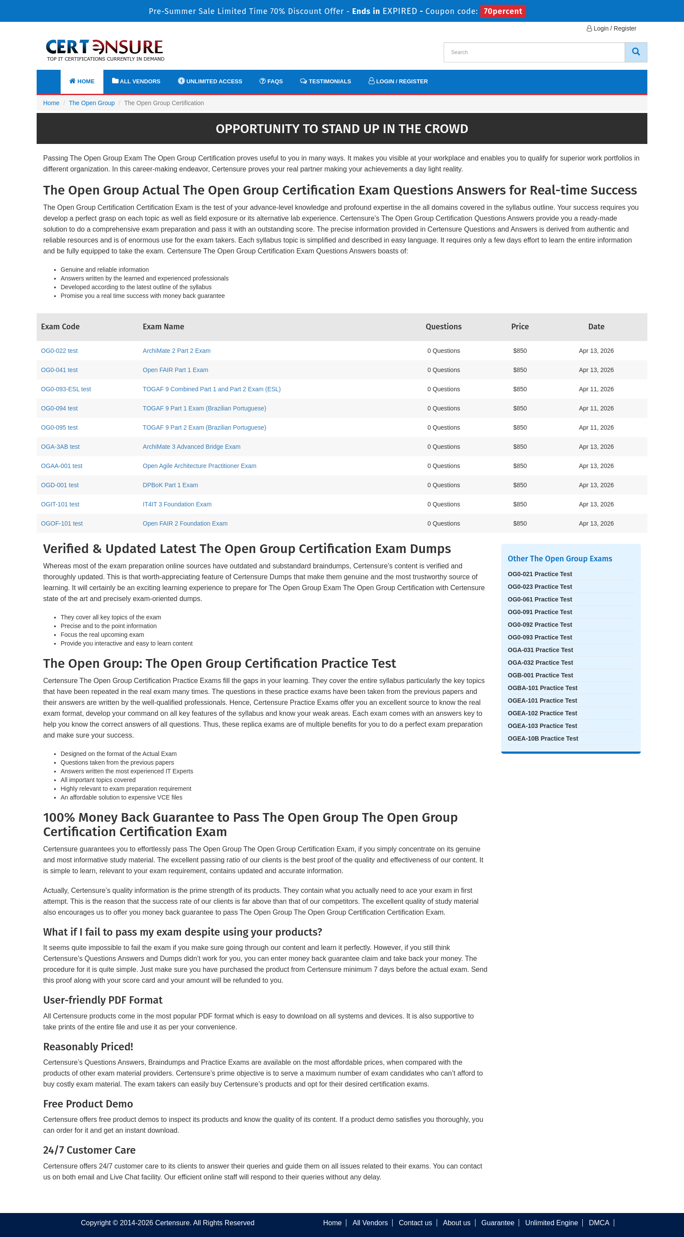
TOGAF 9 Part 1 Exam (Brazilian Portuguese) (204, 408)
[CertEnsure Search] (636, 52)
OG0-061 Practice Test (540, 599)
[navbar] (54, 77)
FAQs (271, 81)
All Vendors (136, 81)
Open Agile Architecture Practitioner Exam (199, 465)
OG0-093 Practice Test (540, 637)
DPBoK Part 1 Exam (170, 485)
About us (457, 1223)
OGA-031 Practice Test (540, 649)
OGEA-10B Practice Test (543, 738)
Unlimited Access (210, 81)
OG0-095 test (59, 427)
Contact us (415, 1223)
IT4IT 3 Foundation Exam (177, 504)
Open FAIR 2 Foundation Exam (185, 523)
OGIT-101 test (60, 504)
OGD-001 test (60, 485)
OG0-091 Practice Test (540, 611)
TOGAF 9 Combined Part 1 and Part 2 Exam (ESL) (211, 389)
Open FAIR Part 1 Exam (175, 369)
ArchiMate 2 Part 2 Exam (177, 350)
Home (82, 81)
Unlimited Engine (551, 1223)
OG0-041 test (59, 369)
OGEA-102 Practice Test (542, 713)
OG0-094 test (59, 408)
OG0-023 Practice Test (540, 586)
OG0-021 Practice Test (540, 574)
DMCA (599, 1223)
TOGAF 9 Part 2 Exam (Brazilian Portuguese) (204, 427)
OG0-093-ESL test (66, 389)
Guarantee (498, 1223)
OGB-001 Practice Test (540, 675)
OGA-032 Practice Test (540, 662)
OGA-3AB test (60, 446)
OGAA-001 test (61, 465)
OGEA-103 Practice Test (542, 725)
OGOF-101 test (62, 523)
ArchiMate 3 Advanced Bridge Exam (191, 446)
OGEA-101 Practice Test (542, 700)
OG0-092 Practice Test (540, 624)
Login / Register (611, 28)
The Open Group (92, 102)
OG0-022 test (59, 350)
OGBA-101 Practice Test (543, 687)
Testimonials (325, 81)
